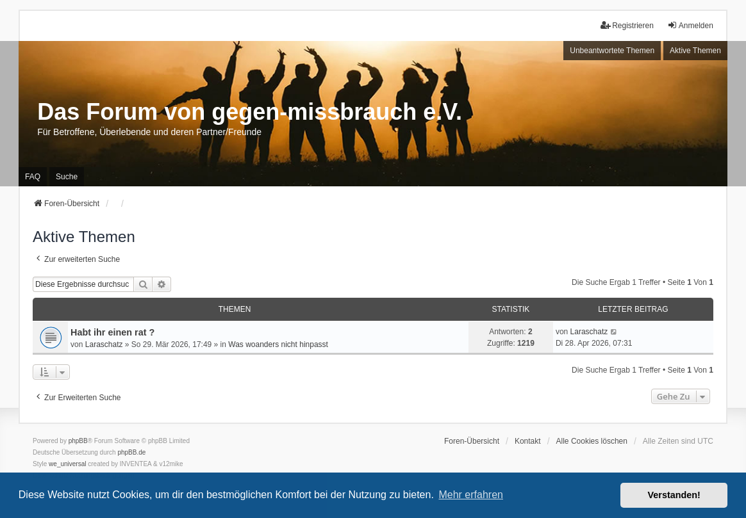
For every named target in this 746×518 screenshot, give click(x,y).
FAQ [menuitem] (32, 176)
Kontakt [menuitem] (528, 441)
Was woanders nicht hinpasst (278, 344)
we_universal (67, 463)
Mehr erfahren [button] (470, 494)
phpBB (78, 440)
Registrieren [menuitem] (627, 25)
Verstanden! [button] (674, 495)
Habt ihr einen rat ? (112, 332)
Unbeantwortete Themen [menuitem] (612, 50)
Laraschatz (104, 344)
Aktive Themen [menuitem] (695, 50)
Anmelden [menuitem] (690, 25)
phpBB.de (131, 452)
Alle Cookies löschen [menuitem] (591, 441)
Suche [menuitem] (67, 176)
